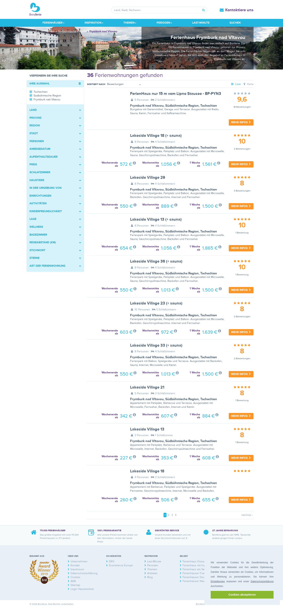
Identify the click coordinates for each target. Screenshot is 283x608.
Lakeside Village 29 (147, 177)
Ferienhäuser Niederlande (199, 581)
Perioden (152, 565)
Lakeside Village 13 (147, 429)
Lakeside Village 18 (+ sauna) (156, 135)
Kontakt (75, 565)
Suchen (235, 22)
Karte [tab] (248, 84)
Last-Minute (200, 22)
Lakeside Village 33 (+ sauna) (156, 345)
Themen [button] (129, 22)
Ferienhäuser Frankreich (198, 573)
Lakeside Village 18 (147, 471)
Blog (150, 577)
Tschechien (208, 106)
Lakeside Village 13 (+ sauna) (156, 219)
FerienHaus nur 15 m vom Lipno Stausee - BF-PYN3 (175, 93)
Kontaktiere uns (239, 10)
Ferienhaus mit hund (195, 565)
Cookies (75, 577)
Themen (152, 569)
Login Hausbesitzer (82, 589)
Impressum (77, 569)
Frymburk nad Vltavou (147, 106)
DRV (111, 561)
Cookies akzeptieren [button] (242, 594)
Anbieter (152, 573)
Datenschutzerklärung (262, 581)
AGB (73, 581)
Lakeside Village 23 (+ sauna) (156, 303)
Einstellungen (218, 581)
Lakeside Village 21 (147, 387)
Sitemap (75, 585)
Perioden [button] (164, 22)
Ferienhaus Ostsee (194, 561)
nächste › (247, 515)
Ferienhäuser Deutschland (199, 577)
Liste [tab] (236, 84)
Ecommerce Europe (121, 565)
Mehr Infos (241, 122)
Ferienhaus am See (194, 569)
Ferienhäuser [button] (53, 22)
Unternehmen (79, 561)
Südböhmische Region (182, 106)
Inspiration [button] (94, 22)
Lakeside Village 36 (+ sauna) (156, 261)
